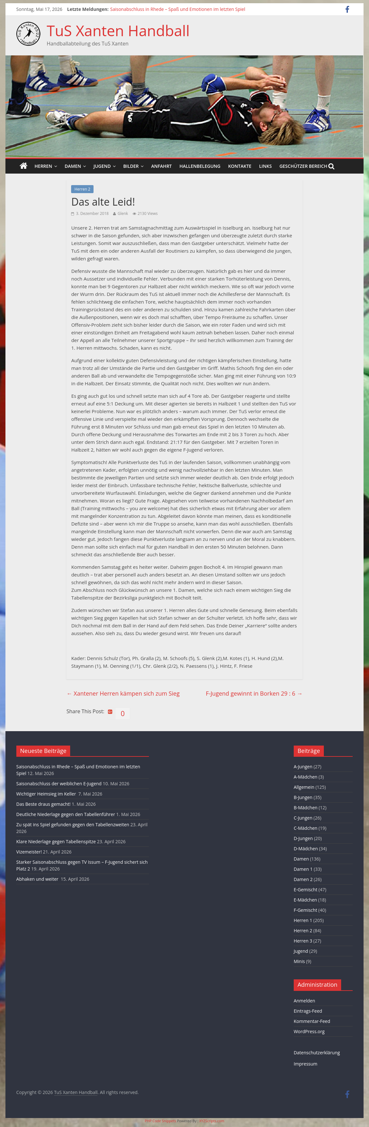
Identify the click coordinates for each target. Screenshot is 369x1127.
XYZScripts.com (211, 1120)
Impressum (305, 1064)
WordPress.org (309, 1031)
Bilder (131, 166)
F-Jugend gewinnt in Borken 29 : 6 (254, 693)
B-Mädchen (305, 807)
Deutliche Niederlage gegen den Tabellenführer (65, 814)
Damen (73, 166)
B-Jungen (303, 797)
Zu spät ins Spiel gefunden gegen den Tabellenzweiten (72, 824)
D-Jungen (303, 838)
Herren (43, 166)
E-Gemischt (305, 889)
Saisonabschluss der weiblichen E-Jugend (59, 783)
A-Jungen (303, 767)
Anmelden (304, 1001)
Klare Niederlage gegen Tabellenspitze (56, 841)
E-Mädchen (305, 900)
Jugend (102, 166)
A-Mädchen (305, 777)
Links (265, 166)
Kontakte (239, 166)
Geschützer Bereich (303, 166)
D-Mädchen (306, 848)
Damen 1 (303, 869)
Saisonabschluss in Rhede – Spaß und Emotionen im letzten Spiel (177, 9)
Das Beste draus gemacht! (43, 804)
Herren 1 (303, 920)
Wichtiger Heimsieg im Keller (46, 794)
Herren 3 (303, 941)
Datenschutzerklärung (317, 1052)
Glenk (123, 213)
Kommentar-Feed (312, 1021)
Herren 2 (82, 189)
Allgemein (304, 787)
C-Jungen (303, 818)
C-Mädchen (305, 828)
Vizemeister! (29, 852)
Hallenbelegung (199, 166)
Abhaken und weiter (38, 879)
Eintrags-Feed (308, 1011)
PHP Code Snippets (160, 1120)
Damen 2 (303, 879)
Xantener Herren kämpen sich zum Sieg (122, 693)
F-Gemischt (305, 910)
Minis (299, 961)
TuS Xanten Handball (118, 30)
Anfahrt (161, 166)
